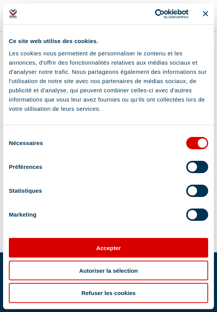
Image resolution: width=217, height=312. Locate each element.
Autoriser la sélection (108, 270)
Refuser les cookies (109, 293)
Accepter (108, 247)
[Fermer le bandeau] (205, 14)
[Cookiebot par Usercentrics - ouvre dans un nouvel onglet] (155, 14)
